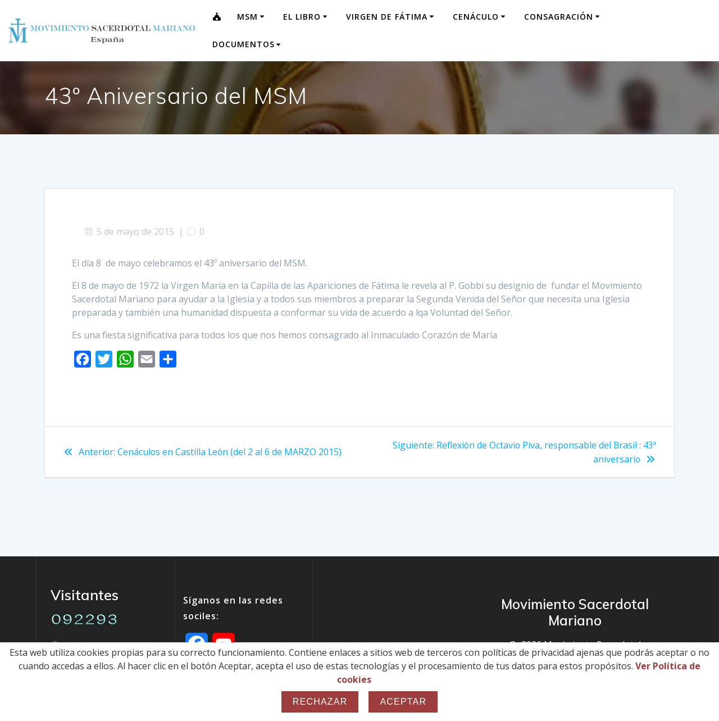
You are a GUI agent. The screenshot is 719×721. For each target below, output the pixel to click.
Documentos (243, 44)
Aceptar (403, 701)
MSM (247, 16)
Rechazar (320, 701)
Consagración (558, 16)
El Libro (302, 16)
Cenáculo (476, 16)
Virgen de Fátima (386, 16)
